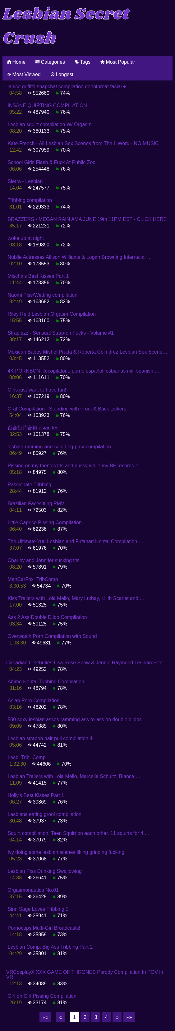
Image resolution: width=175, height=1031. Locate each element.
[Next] (117, 1017)
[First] (45, 1017)
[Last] (129, 1017)
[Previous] (60, 1017)
